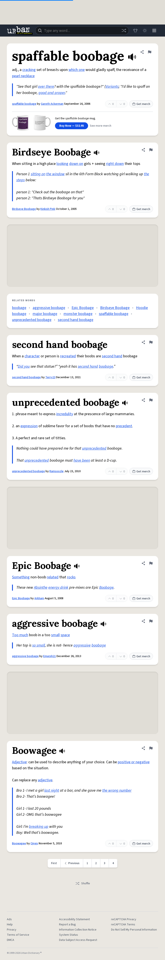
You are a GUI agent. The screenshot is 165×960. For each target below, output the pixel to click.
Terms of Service (18, 935)
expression (29, 426)
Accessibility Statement (74, 919)
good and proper (51, 92)
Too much (20, 635)
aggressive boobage (49, 307)
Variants (112, 86)
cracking (29, 69)
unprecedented (94, 448)
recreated (68, 356)
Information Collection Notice (77, 930)
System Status (68, 935)
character (32, 356)
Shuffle (82, 883)
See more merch (100, 126)
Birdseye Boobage (24, 209)
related (52, 577)
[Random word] (123, 30)
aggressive (82, 645)
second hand (112, 356)
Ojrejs (34, 843)
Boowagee (19, 843)
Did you (24, 366)
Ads (9, 919)
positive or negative (134, 762)
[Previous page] (72, 863)
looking (62, 163)
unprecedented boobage (31, 320)
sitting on (38, 174)
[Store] (135, 30)
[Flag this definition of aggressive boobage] (150, 621)
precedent (124, 426)
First (54, 863)
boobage (19, 307)
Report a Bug (67, 924)
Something (21, 577)
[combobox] (82, 30)
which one (77, 69)
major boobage (45, 313)
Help (10, 924)
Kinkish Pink (47, 209)
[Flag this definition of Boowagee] (150, 748)
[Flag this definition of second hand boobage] (150, 342)
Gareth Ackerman (52, 104)
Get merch (141, 104)
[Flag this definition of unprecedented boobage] (150, 400)
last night (51, 790)
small (55, 635)
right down (115, 163)
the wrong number (116, 790)
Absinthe (40, 587)
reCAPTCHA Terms (123, 924)
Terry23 (50, 377)
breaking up (38, 826)
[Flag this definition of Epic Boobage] (150, 563)
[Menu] (154, 30)
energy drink (58, 587)
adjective (45, 780)
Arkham (39, 598)
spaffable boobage (24, 104)
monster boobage (78, 313)
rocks (71, 577)
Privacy (11, 930)
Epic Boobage (83, 307)
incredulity (64, 414)
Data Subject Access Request (78, 940)
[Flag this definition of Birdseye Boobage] (150, 149)
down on (76, 163)
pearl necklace (23, 76)
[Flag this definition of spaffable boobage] (149, 52)
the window (55, 174)
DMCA (10, 940)
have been (81, 460)
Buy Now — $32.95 (71, 126)
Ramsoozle (56, 471)
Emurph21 (49, 656)
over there (46, 86)
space (65, 635)
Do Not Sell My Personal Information (134, 930)
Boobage (106, 587)
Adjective (19, 762)
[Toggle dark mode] (145, 30)
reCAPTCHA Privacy (123, 919)
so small (38, 645)
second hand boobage (75, 320)
